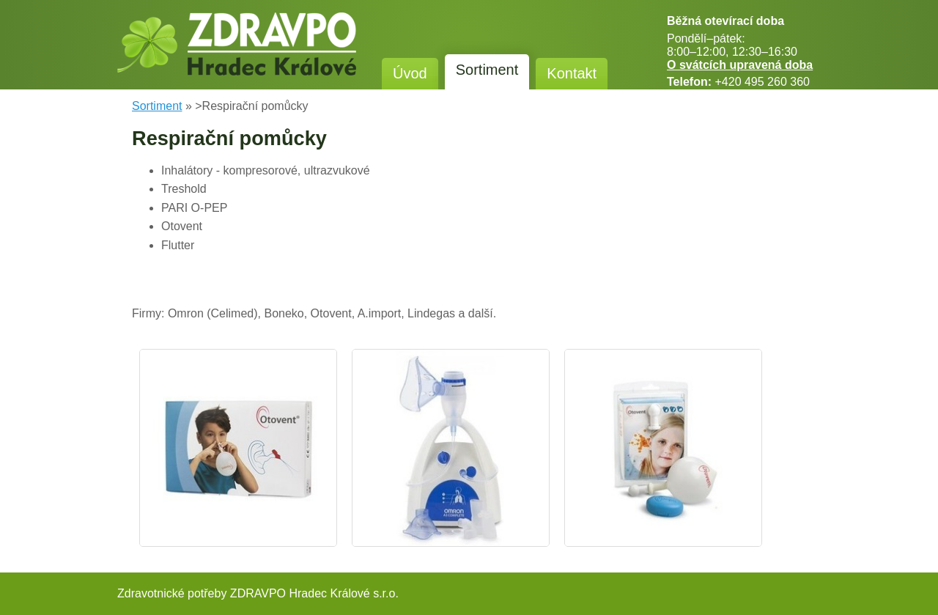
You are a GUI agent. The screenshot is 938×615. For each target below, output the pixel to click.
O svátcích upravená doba (740, 65)
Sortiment (487, 70)
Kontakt (572, 73)
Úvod (410, 73)
